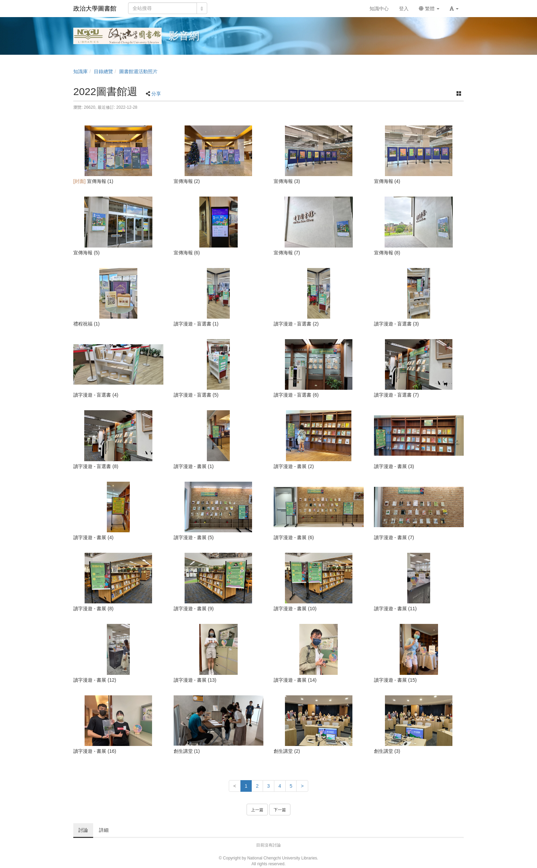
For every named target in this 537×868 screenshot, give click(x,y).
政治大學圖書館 (94, 8)
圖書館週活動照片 (138, 71)
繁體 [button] (429, 8)
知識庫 (80, 71)
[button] (454, 8)
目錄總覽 (103, 71)
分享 (156, 93)
